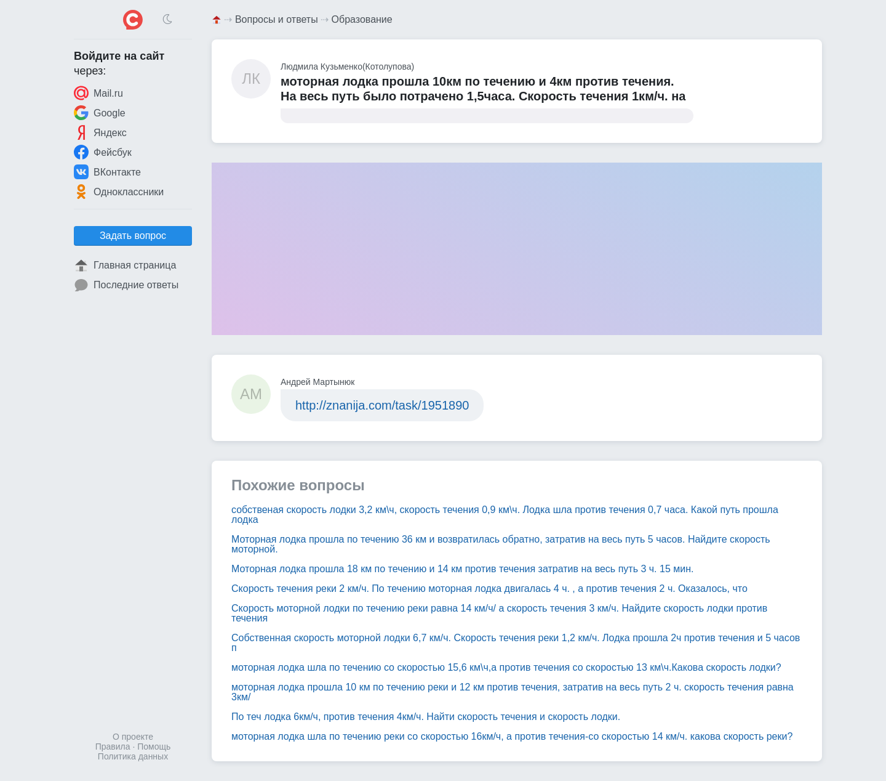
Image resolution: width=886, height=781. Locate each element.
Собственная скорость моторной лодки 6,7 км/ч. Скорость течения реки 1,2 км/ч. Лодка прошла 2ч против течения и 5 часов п (515, 643)
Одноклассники (119, 191)
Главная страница (125, 265)
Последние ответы (126, 285)
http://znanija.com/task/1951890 (382, 405)
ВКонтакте (107, 171)
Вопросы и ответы (276, 19)
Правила (112, 746)
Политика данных (133, 756)
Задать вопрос (133, 235)
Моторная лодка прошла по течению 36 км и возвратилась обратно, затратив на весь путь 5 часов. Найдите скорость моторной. (500, 544)
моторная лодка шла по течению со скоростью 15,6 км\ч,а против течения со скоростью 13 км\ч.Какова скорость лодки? (506, 667)
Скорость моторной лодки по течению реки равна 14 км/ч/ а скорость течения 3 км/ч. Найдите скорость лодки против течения (499, 613)
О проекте (133, 737)
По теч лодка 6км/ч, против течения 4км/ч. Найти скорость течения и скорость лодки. (425, 716)
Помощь (153, 746)
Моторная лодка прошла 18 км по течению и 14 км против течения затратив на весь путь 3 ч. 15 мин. (462, 569)
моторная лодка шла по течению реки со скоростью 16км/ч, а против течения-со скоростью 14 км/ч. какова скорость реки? (511, 736)
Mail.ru (98, 93)
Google (100, 112)
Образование (362, 19)
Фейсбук (103, 152)
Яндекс (100, 132)
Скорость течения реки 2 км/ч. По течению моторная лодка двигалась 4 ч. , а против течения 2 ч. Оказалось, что (489, 588)
